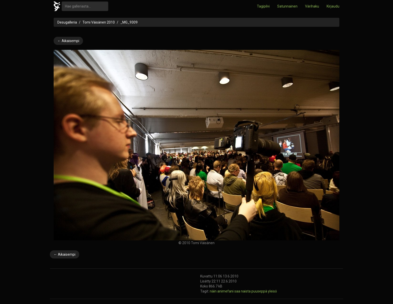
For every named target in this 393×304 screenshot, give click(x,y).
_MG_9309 (129, 22)
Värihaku (312, 6)
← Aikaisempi (68, 41)
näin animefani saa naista (230, 291)
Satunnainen (287, 6)
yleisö (272, 291)
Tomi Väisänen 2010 (98, 22)
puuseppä (259, 291)
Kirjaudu (333, 6)
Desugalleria (67, 22)
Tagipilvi (263, 6)
